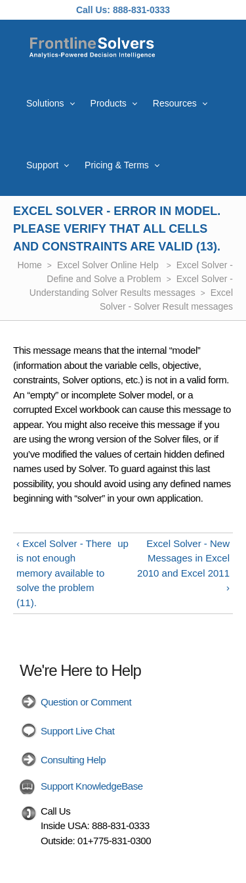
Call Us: (93, 10)
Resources (175, 103)
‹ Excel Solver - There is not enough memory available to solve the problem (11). (64, 573)
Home (30, 265)
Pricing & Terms (117, 165)
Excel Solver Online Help (109, 265)
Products (109, 103)
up (123, 543)
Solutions (45, 103)
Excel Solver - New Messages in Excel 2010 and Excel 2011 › (183, 566)
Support (42, 165)
